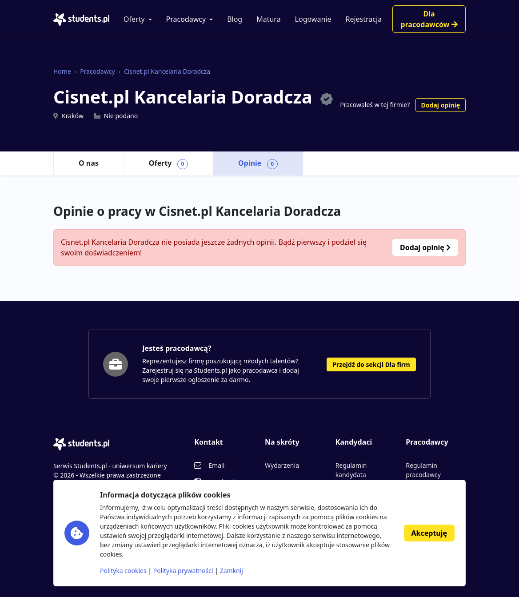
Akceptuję (429, 533)
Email (216, 465)
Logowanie (313, 19)
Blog (234, 19)
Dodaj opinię (440, 105)
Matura (268, 19)
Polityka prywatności (183, 570)
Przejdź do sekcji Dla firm (371, 364)
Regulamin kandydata (351, 470)
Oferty (134, 19)
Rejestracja (363, 19)
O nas (89, 163)
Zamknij (231, 570)
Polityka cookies (123, 570)
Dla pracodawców (429, 19)
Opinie (258, 163)
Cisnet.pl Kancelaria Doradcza (167, 71)
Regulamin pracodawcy (423, 470)
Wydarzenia (282, 465)
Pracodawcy (186, 19)
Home (62, 71)
